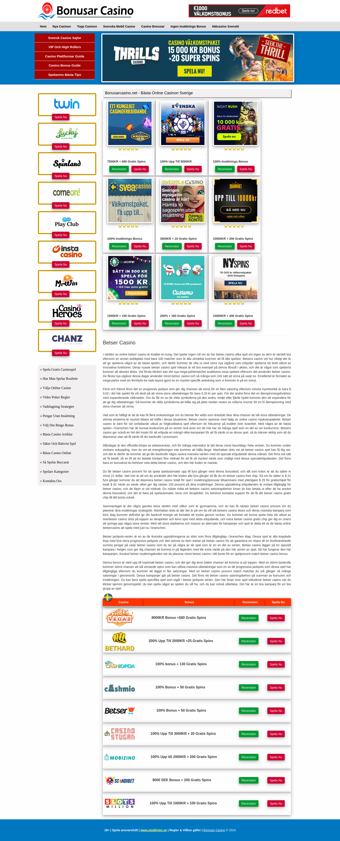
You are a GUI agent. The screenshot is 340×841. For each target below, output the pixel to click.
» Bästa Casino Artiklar (56, 434)
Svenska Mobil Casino (119, 26)
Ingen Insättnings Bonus (188, 26)
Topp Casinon (87, 26)
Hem (43, 26)
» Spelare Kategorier (54, 471)
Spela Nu (60, 117)
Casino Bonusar (152, 26)
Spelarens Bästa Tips (64, 75)
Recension (119, 169)
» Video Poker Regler (55, 397)
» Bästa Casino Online (55, 453)
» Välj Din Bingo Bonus (57, 425)
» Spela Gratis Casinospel (58, 369)
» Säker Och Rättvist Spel (58, 443)
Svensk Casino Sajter (64, 38)
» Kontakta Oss (51, 481)
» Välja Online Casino (55, 388)
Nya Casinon (61, 26)
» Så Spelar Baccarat (54, 462)
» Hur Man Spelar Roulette (59, 378)
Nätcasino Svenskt (225, 26)
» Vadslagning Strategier (57, 406)
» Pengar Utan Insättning (57, 416)
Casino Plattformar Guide (64, 56)
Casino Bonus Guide (65, 65)
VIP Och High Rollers (64, 47)
